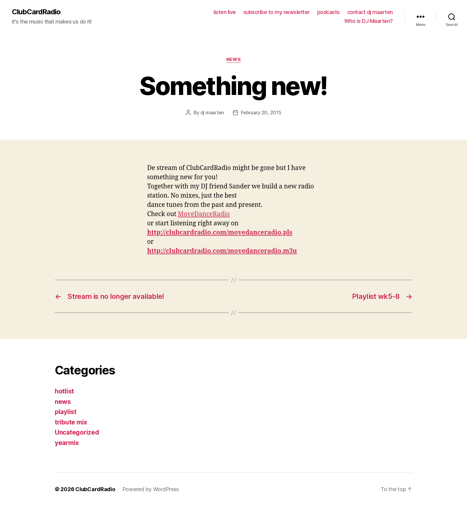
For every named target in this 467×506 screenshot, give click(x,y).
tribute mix (71, 422)
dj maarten (212, 112)
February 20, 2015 (261, 112)
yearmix (67, 442)
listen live (225, 12)
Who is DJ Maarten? (368, 21)
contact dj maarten (370, 12)
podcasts (328, 12)
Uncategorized (77, 432)
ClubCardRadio (36, 11)
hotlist (64, 391)
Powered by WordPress (150, 489)
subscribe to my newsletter (276, 12)
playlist (66, 412)
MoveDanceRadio (204, 214)
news (233, 59)
